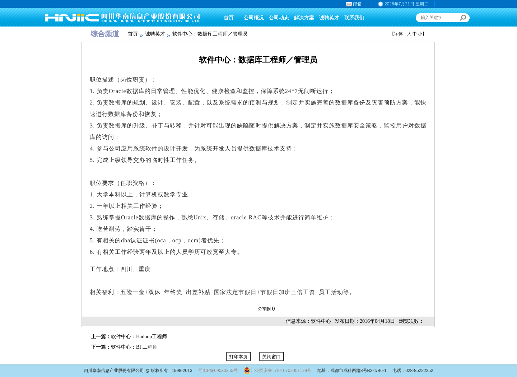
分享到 (264, 309)
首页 (133, 34)
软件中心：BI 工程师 (134, 347)
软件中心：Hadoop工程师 (139, 336)
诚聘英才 (155, 34)
